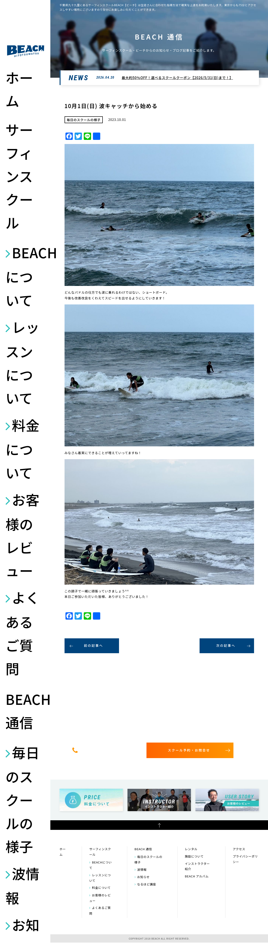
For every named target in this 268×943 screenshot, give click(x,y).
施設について (194, 856)
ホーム (19, 88)
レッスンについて (22, 362)
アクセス (239, 849)
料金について (22, 448)
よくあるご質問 (22, 632)
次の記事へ (226, 645)
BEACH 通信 (25, 710)
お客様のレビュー (22, 535)
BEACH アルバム (197, 876)
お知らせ (143, 877)
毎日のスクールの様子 (22, 799)
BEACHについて (25, 276)
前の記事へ (93, 645)
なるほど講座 (146, 884)
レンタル (191, 849)
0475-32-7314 (108, 750)
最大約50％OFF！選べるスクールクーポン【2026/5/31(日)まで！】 (177, 77)
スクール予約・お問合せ (189, 750)
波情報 (22, 885)
